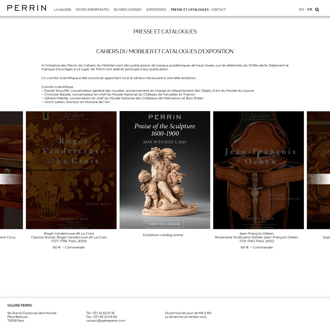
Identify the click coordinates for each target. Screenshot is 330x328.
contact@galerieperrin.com (105, 320)
